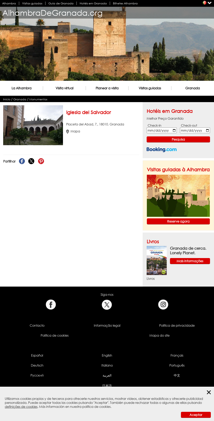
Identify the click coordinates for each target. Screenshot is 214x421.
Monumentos (38, 99)
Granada (192, 88)
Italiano (107, 365)
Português (177, 365)
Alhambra (9, 3)
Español (37, 355)
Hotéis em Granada (93, 3)
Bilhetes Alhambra (125, 3)
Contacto (37, 325)
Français (177, 355)
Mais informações (190, 261)
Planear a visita (107, 88)
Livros (153, 241)
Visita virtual (64, 88)
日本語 (107, 386)
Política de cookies (55, 335)
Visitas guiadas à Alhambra (178, 169)
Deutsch (37, 365)
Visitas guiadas (32, 3)
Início (6, 99)
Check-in (154, 125)
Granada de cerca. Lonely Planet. (188, 250)
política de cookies (96, 407)
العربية (107, 375)
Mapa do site (159, 335)
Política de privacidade (177, 325)
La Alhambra (21, 88)
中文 (177, 375)
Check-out (189, 125)
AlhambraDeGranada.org (52, 13)
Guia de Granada (61, 3)
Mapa (73, 131)
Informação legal (107, 325)
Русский (37, 375)
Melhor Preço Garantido (165, 118)
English (107, 355)
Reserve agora (178, 221)
